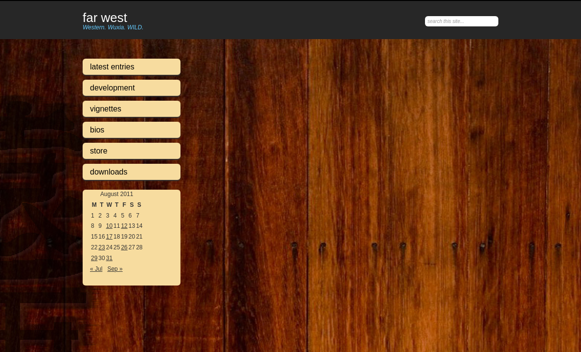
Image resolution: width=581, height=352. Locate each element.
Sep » (114, 268)
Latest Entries (112, 67)
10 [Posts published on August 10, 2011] (109, 225)
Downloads (109, 172)
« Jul (96, 268)
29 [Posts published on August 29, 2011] (94, 258)
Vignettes (105, 109)
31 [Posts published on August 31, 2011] (109, 258)
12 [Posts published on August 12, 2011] (124, 225)
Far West (105, 18)
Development (112, 88)
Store (99, 151)
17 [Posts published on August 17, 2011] (109, 236)
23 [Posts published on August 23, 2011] (101, 247)
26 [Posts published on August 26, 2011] (124, 247)
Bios (97, 130)
